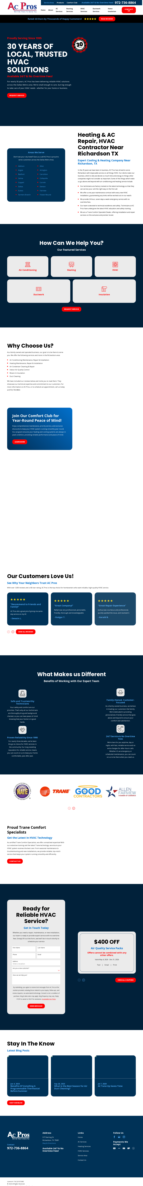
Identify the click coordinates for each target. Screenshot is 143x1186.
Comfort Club (72, 3)
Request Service (16, 95)
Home (80, 965)
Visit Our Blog (15, 931)
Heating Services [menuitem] (69, 10)
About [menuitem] (50, 10)
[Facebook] (114, 965)
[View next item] (13, 479)
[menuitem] (10, 1015)
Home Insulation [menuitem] (112, 10)
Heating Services (84, 975)
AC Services (82, 970)
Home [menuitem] (43, 10)
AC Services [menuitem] (59, 10)
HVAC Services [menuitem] (84, 10)
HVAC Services (83, 979)
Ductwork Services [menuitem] (96, 10)
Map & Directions (49, 971)
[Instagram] (124, 965)
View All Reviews (25, 479)
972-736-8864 (125, 2)
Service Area (49, 3)
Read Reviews (107, 19)
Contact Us (129, 10)
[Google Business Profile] (119, 965)
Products (60, 3)
